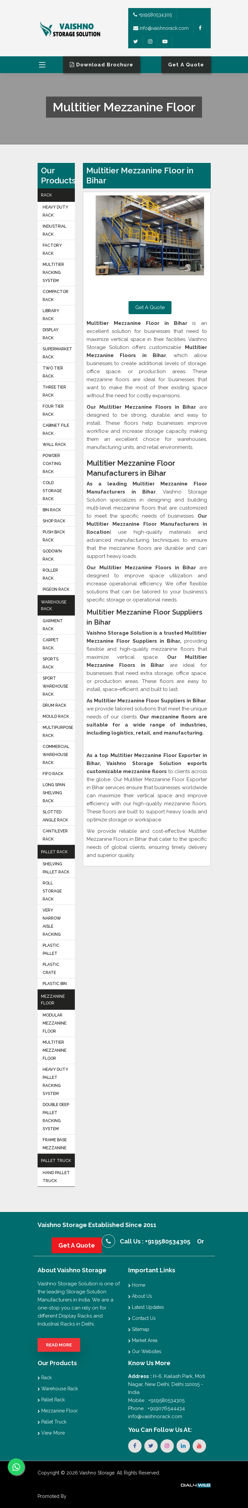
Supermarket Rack (57, 353)
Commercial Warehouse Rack (56, 754)
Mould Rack (56, 716)
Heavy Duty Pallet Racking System (55, 1081)
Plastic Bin (55, 983)
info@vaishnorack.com (161, 28)
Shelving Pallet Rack (56, 868)
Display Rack (50, 334)
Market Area (142, 1340)
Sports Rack (50, 663)
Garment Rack (53, 625)
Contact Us (142, 1318)
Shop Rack (54, 521)
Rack (46, 195)
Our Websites (144, 1351)
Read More (59, 1344)
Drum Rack (54, 705)
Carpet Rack (51, 644)
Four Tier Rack (53, 410)
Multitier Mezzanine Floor (54, 1050)
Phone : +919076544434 (156, 1408)
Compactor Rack (55, 295)
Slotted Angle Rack (55, 816)
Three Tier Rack (54, 391)
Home (136, 1285)
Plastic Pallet (51, 949)
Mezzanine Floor (53, 999)
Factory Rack (52, 249)
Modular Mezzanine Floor (54, 1023)
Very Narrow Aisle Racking (52, 922)
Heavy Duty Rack (55, 211)
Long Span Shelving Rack (54, 792)
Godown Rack (52, 555)
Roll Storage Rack (52, 891)
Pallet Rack (54, 852)
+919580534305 (152, 14)
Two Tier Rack (53, 372)
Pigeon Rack (56, 589)
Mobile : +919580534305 (156, 1400)
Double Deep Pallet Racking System (56, 1116)
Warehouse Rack (53, 605)
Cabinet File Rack (56, 429)
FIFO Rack (53, 773)
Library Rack (51, 314)
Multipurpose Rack (58, 731)
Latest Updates (146, 1307)
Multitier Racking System (53, 272)
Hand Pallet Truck (56, 1176)
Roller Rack (50, 574)
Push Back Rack (54, 536)
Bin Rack (52, 510)
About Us (140, 1296)
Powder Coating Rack (52, 463)
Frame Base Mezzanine (55, 1144)
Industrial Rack (54, 230)
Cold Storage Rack (52, 490)
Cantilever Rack (55, 835)
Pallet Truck (56, 1160)
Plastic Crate (51, 968)
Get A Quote (150, 307)
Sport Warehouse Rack (55, 686)
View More (51, 1433)
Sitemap (138, 1329)
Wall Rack (54, 444)
